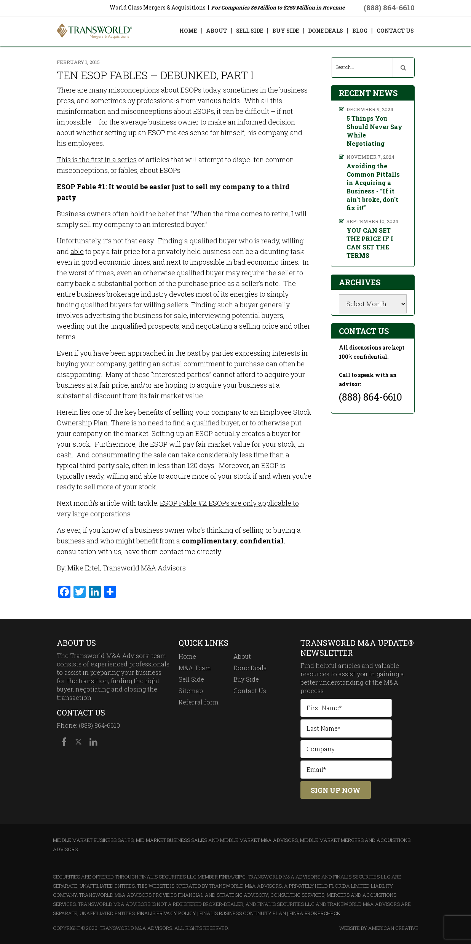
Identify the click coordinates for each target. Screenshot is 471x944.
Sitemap (191, 691)
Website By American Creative (378, 928)
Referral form (199, 702)
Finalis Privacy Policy (166, 913)
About (242, 656)
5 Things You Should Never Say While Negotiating (374, 130)
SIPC (240, 876)
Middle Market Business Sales (93, 840)
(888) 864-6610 (389, 7)
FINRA (226, 876)
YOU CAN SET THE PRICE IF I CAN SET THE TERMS (369, 242)
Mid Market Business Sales (171, 840)
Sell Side (191, 679)
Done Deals (250, 668)
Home (187, 656)
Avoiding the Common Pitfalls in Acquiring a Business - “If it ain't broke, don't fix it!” (373, 187)
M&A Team (195, 668)
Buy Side (246, 679)
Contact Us (249, 691)
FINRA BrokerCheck (314, 913)
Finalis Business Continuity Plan (243, 913)
